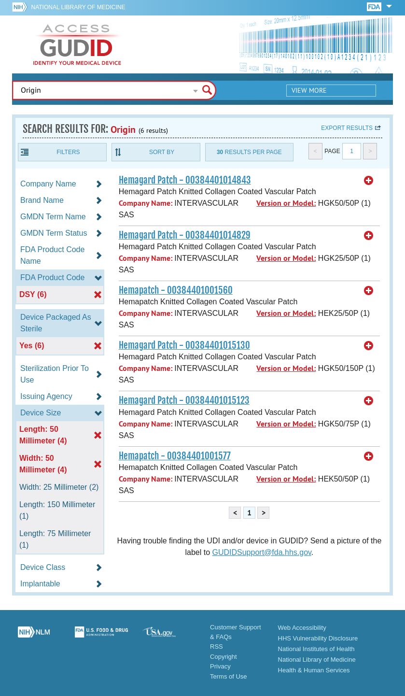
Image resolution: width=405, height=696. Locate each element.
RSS (216, 646)
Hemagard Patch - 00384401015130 (184, 345)
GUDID (77, 44)
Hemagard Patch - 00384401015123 (184, 400)
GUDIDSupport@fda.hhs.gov (261, 552)
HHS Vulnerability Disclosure (318, 638)
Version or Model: (286, 203)
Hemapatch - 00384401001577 (175, 456)
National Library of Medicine (78, 7)
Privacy (220, 666)
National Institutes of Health (316, 649)
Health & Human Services (314, 670)
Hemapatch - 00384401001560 (176, 290)
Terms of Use (228, 676)
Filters (68, 152)
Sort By (161, 152)
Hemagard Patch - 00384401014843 (185, 180)
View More (309, 90)
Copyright (223, 656)
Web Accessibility (302, 627)
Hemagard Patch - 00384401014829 (185, 235)
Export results (347, 128)
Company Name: (145, 203)
